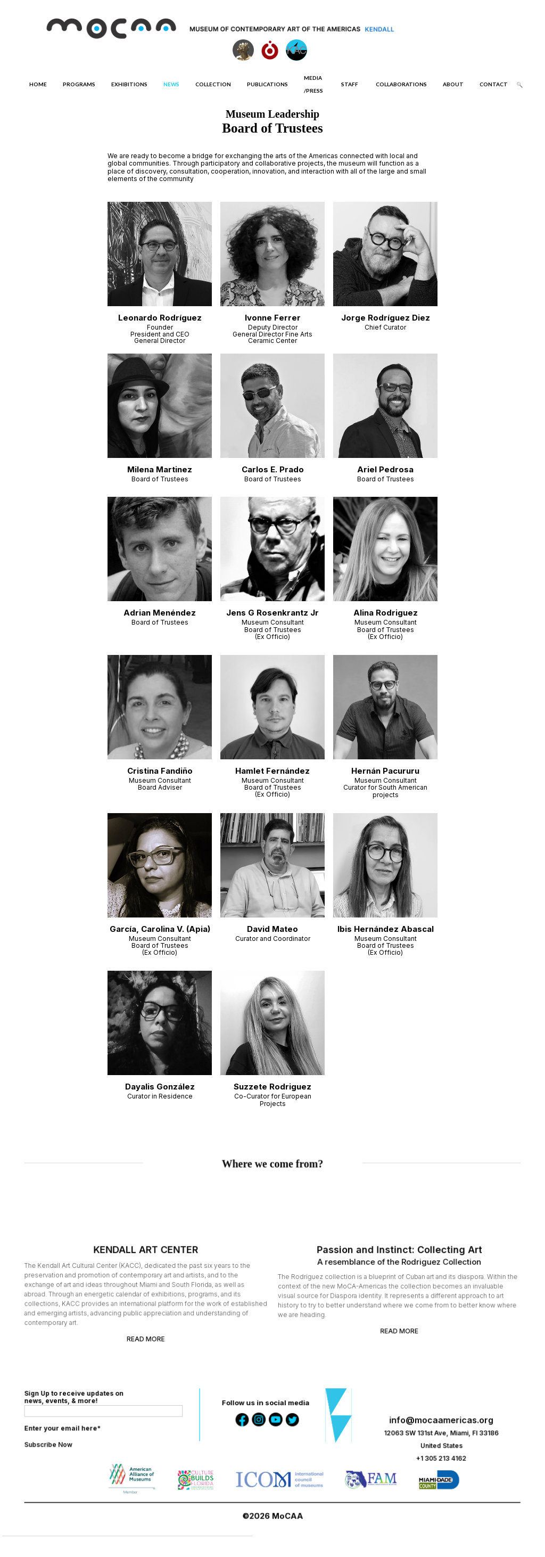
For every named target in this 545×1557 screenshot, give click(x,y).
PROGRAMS (79, 84)
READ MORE (151, 1335)
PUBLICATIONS (267, 84)
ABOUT (453, 84)
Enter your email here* (71, 1429)
